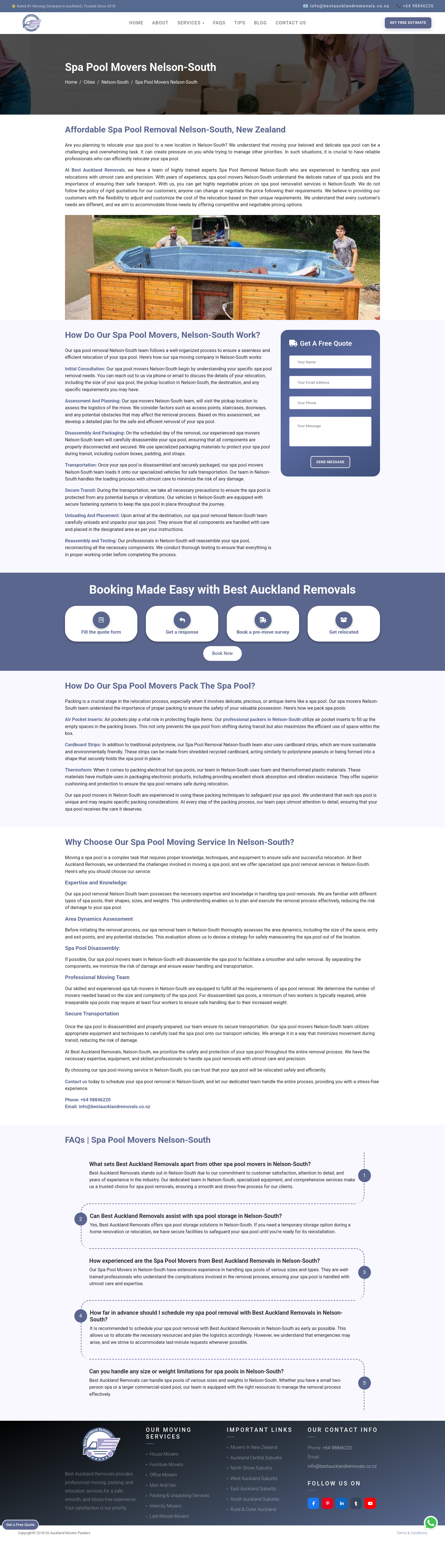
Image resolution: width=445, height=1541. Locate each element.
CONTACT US (291, 23)
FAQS (219, 23)
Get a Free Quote (23, 1524)
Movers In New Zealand (253, 1447)
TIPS (239, 23)
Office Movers (163, 1474)
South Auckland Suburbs (254, 1499)
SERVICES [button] (189, 23)
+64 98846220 (96, 1099)
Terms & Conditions (412, 1533)
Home (71, 82)
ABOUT (160, 23)
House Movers (164, 1454)
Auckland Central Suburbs (256, 1457)
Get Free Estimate (408, 22)
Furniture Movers (166, 1464)
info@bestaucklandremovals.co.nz (114, 1106)
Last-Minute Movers (169, 1516)
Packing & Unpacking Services (179, 1495)
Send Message (330, 462)
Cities (89, 82)
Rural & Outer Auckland (253, 1509)
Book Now (222, 653)
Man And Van (163, 1485)
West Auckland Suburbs (254, 1478)
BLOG (260, 23)
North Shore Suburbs (251, 1468)
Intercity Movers (165, 1506)
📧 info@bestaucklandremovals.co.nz (346, 6)
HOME (136, 23)
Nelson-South (115, 82)
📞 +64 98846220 (415, 6)
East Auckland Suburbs (253, 1488)
